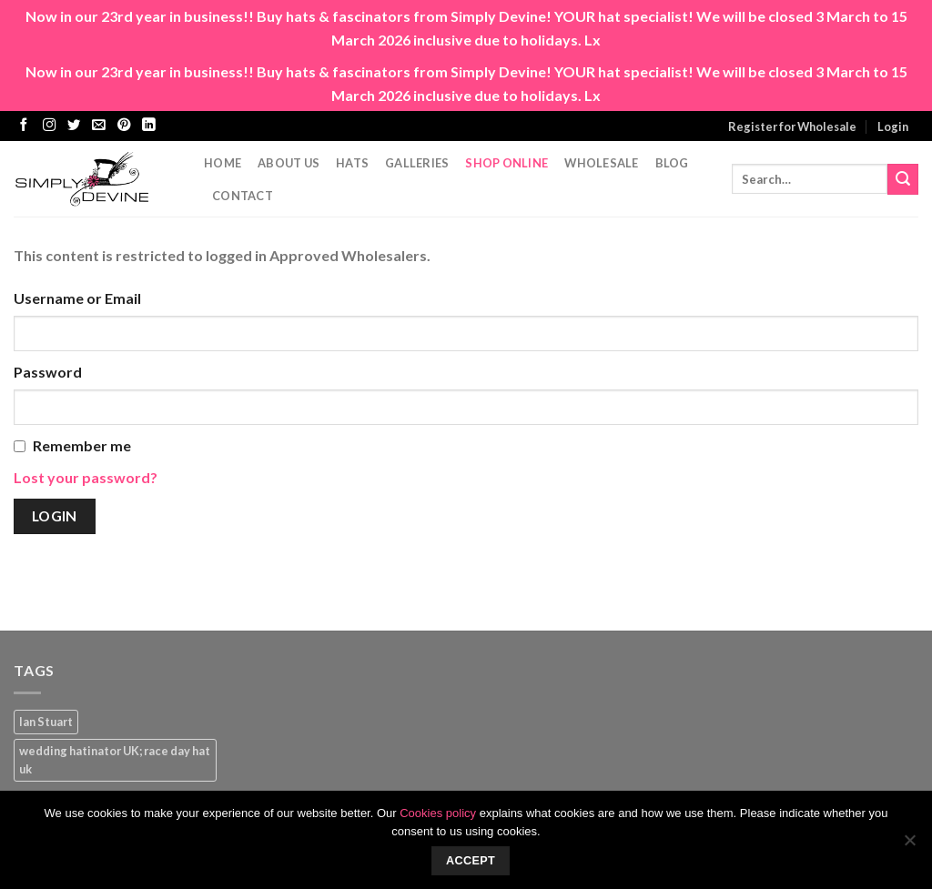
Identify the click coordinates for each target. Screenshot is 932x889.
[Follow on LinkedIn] (148, 125)
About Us (288, 163)
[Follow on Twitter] (73, 125)
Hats (352, 163)
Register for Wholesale (792, 126)
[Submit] (902, 179)
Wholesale (601, 163)
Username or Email (77, 298)
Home (222, 163)
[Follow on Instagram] (49, 125)
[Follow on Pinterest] (123, 125)
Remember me (82, 445)
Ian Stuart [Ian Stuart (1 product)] (46, 721)
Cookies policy (438, 813)
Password (48, 371)
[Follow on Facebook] (23, 125)
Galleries (417, 163)
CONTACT (242, 195)
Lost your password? (85, 477)
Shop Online (506, 163)
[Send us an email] (98, 125)
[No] (909, 845)
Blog (672, 163)
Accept (470, 860)
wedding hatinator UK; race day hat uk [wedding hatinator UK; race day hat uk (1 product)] (114, 759)
